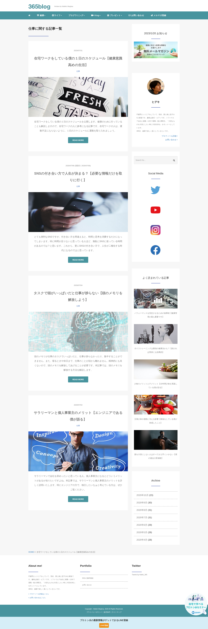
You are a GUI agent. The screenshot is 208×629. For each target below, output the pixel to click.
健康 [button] (41, 15)
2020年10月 (142, 495)
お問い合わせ (136, 15)
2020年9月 (141, 502)
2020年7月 (141, 517)
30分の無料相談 (87, 578)
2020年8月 (141, 510)
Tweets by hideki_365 (139, 575)
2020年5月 (141, 532)
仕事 (78, 71)
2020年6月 (141, 525)
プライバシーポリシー (94, 612)
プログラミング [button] (76, 15)
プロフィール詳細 (170, 136)
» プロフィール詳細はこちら (38, 594)
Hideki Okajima (98, 609)
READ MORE (78, 140)
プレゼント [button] (114, 15)
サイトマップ (117, 612)
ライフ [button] (57, 15)
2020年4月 (141, 540)
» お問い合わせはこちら (37, 598)
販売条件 (107, 612)
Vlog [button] (96, 15)
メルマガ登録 (158, 15)
